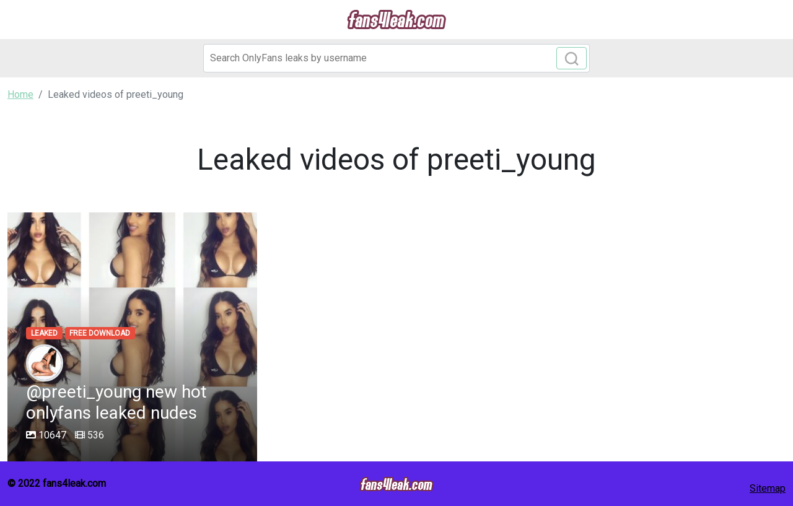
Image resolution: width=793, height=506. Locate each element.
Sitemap (768, 488)
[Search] (396, 58)
